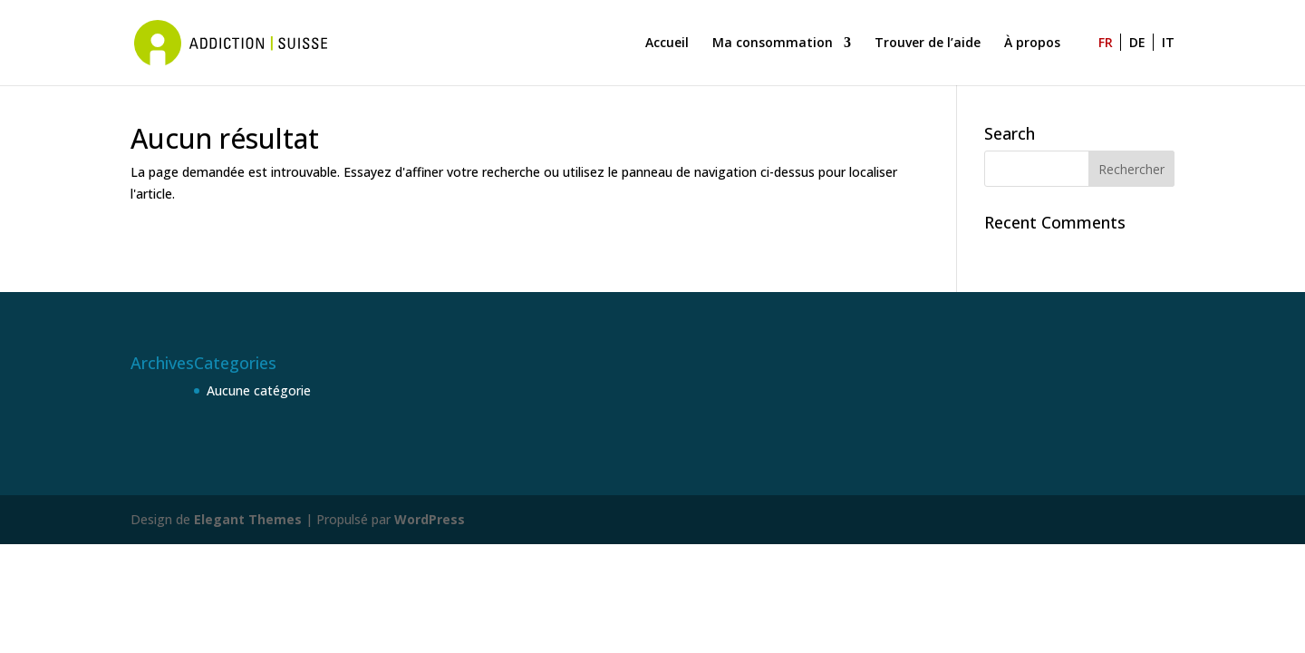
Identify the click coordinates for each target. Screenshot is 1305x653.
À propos (1032, 43)
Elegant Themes (248, 519)
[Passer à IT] (1168, 60)
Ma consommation (772, 43)
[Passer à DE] (1141, 60)
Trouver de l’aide (928, 43)
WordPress (429, 519)
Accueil (667, 43)
